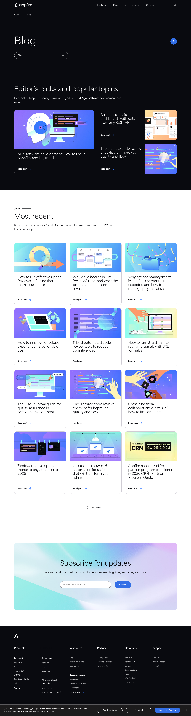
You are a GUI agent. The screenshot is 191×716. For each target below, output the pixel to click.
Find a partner (103, 658)
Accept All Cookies (167, 710)
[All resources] (77, 692)
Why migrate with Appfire (52, 692)
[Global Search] (175, 5)
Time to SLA (19, 671)
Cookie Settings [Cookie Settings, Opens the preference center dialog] (110, 710)
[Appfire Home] (23, 5)
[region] (95, 710)
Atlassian (45, 663)
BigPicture (18, 663)
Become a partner (104, 662)
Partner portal (102, 666)
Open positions (131, 670)
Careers (128, 666)
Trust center (74, 666)
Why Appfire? (130, 678)
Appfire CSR (130, 662)
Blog (71, 658)
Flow (16, 667)
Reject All (138, 710)
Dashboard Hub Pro (22, 679)
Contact (156, 658)
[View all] (19, 687)
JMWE (17, 675)
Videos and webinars (78, 684)
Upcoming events (77, 662)
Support (156, 666)
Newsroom (129, 682)
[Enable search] (173, 41)
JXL (15, 683)
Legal (127, 674)
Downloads (74, 680)
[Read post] (54, 142)
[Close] (187, 710)
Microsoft (46, 667)
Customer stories (76, 688)
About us (128, 658)
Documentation (159, 662)
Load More (96, 507)
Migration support (49, 688)
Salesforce (46, 671)
